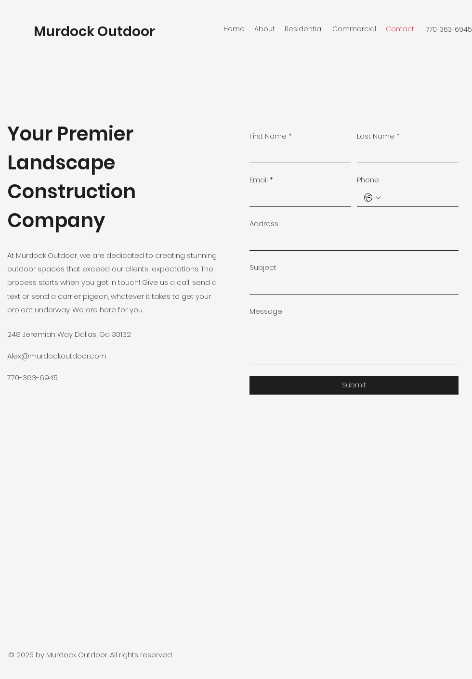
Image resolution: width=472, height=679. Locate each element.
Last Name (378, 136)
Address (263, 223)
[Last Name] (405, 154)
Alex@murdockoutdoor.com (56, 356)
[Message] (354, 342)
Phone (368, 180)
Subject (262, 267)
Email (261, 180)
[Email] (297, 197)
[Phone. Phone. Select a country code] (372, 198)
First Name (270, 136)
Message (265, 311)
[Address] (351, 241)
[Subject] (351, 285)
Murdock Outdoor (94, 31)
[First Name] (297, 154)
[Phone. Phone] (417, 197)
